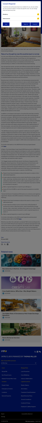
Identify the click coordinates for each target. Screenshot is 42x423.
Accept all (35, 24)
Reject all (26, 24)
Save (6, 24)
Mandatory (5, 14)
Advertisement (6, 18)
